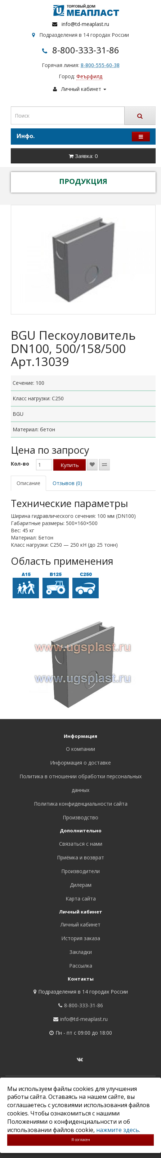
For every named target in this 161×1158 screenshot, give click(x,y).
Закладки (81, 951)
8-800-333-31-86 (85, 50)
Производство (80, 817)
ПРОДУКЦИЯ (83, 181)
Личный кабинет (80, 924)
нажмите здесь (117, 1130)
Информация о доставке (80, 762)
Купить (70, 464)
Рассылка (80, 965)
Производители (80, 871)
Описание (28, 483)
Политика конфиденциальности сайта (81, 803)
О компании (80, 748)
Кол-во (20, 463)
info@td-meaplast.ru (85, 24)
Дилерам (80, 884)
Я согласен (80, 1139)
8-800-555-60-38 (100, 65)
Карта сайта (81, 898)
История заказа (80, 938)
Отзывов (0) (67, 483)
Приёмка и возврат (80, 857)
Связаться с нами (80, 843)
